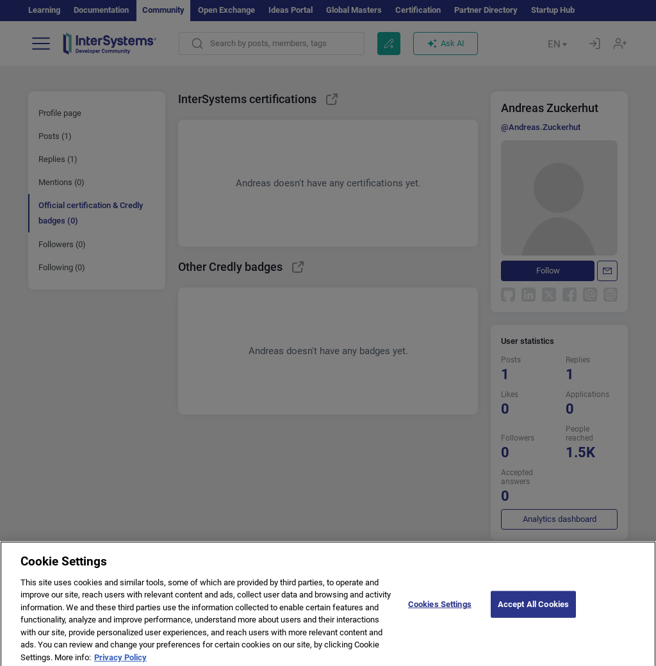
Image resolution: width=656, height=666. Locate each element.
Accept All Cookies (533, 610)
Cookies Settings (440, 610)
